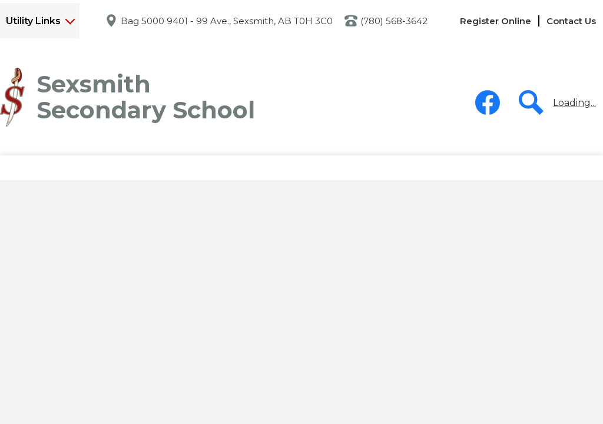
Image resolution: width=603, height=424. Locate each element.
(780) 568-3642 (394, 20)
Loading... (574, 102)
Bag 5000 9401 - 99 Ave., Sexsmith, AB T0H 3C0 (227, 20)
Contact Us (571, 20)
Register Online (495, 20)
